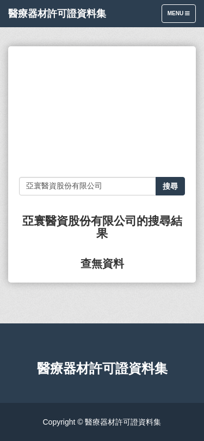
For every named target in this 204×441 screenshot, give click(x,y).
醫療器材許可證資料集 (57, 14)
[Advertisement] (102, 111)
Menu (181, 16)
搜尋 (170, 186)
